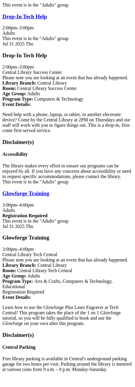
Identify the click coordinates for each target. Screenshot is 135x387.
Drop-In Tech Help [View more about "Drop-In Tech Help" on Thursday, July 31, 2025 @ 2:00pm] (24, 16)
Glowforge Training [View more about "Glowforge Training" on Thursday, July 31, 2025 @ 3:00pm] (25, 193)
